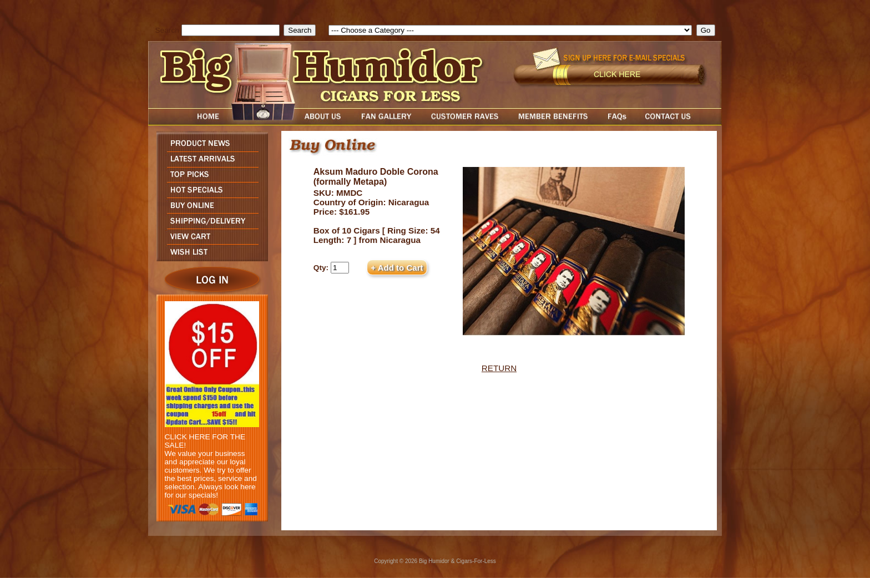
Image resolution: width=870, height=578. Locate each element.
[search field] (230, 30)
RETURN (499, 368)
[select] (510, 30)
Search (167, 30)
